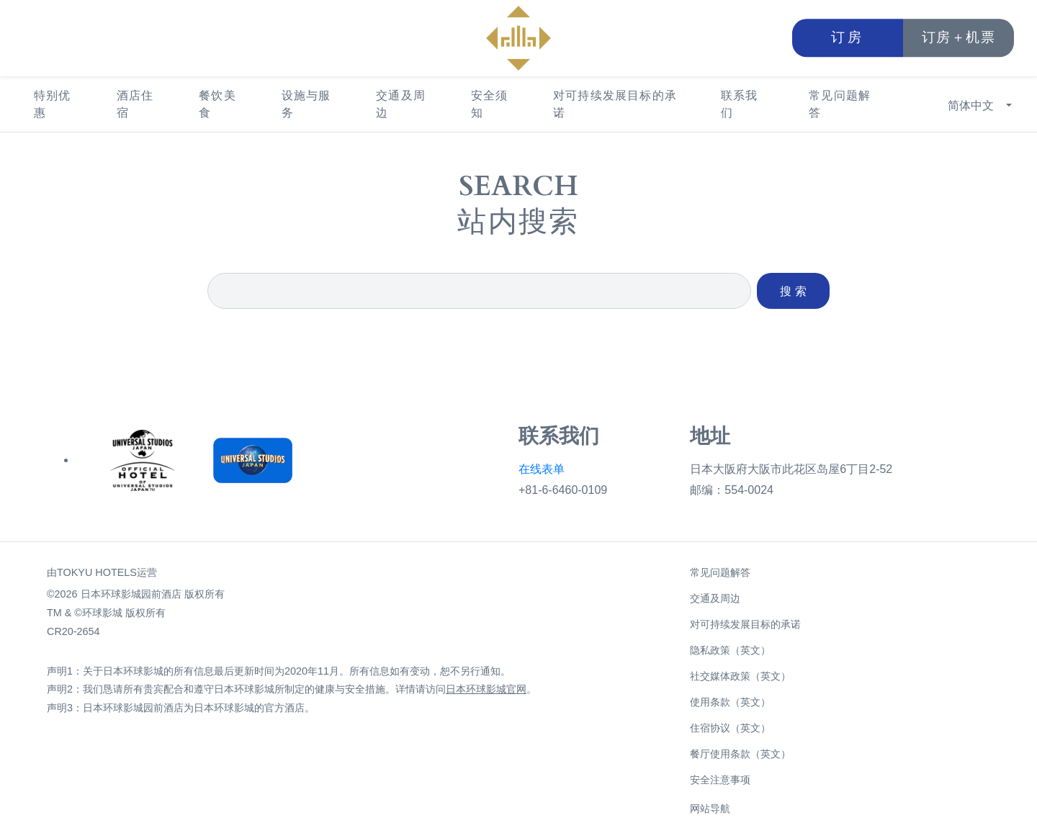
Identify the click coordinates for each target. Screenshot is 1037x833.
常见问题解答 (840, 104)
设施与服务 (306, 104)
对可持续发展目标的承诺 (615, 104)
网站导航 (710, 808)
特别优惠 (52, 104)
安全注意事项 (720, 779)
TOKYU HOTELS (97, 572)
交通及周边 (401, 104)
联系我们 (739, 104)
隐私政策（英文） (730, 650)
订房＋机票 (959, 37)
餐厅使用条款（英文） (740, 754)
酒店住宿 (135, 104)
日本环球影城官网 (486, 689)
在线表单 (541, 469)
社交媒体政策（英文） (740, 676)
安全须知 (489, 104)
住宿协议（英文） (730, 728)
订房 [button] (847, 37)
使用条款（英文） (730, 702)
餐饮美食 (217, 104)
